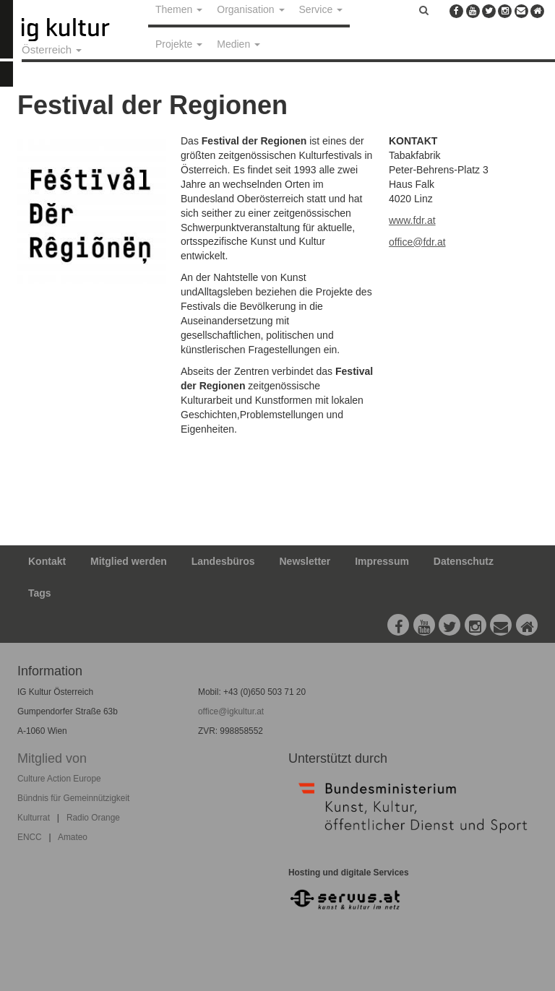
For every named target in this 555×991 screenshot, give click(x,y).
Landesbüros (223, 561)
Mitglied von (52, 758)
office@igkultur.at (231, 711)
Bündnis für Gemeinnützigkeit (73, 798)
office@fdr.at (417, 242)
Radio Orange (93, 818)
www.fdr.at (412, 220)
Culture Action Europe (59, 779)
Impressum (382, 561)
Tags (39, 593)
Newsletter (305, 561)
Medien (238, 44)
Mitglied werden (128, 561)
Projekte (178, 44)
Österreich (52, 49)
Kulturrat (33, 818)
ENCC (29, 837)
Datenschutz (464, 561)
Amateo (72, 837)
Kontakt (47, 561)
